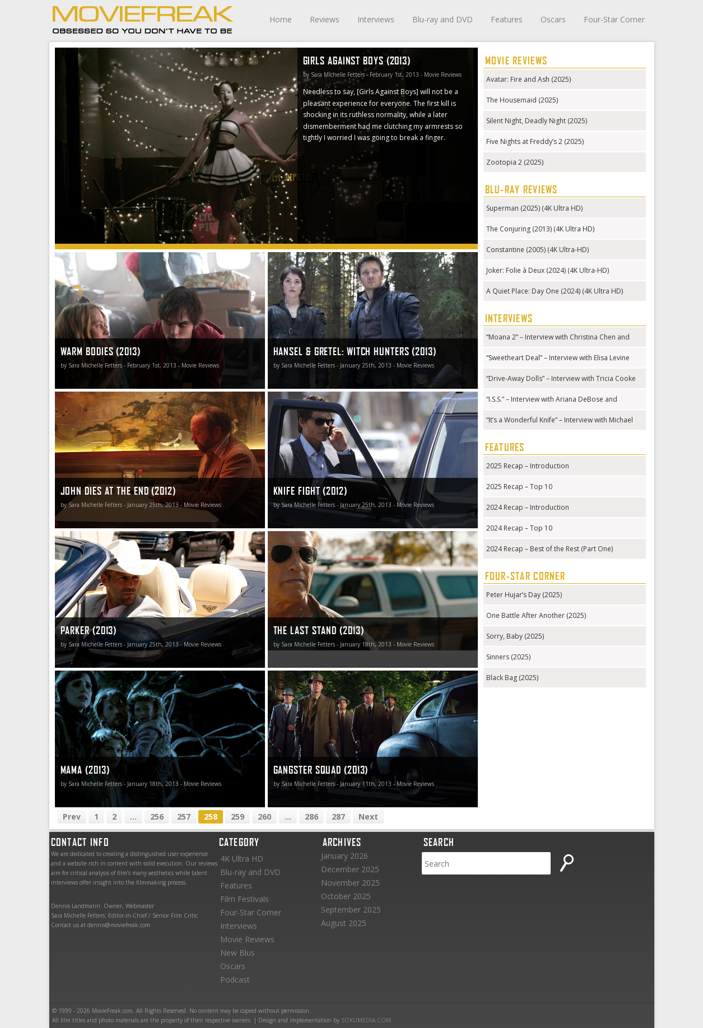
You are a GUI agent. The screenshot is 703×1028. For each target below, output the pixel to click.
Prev (72, 816)
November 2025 (350, 882)
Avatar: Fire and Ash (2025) (528, 79)
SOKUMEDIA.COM (366, 1020)
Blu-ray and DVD (442, 19)
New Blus (237, 952)
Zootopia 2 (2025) (514, 162)
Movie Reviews (247, 939)
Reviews (324, 19)
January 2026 (344, 855)
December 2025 (350, 869)
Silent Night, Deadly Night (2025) (536, 120)
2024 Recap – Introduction (527, 507)
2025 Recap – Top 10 (519, 486)
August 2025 (343, 923)
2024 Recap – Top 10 (519, 528)
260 (264, 816)
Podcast (235, 979)
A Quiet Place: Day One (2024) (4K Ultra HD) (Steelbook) (554, 292)
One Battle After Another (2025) (536, 615)
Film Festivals (244, 899)
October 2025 (346, 896)
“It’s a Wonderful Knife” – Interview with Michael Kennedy (559, 421)
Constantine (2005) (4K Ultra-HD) (537, 249)
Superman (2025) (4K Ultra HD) (534, 208)
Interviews (375, 19)
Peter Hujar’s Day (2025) (524, 594)
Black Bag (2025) (512, 677)
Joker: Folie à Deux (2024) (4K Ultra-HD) (547, 270)
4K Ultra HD (241, 858)
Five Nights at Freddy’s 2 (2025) (535, 141)
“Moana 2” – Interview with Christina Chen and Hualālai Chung (558, 338)
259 (237, 816)
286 (311, 816)
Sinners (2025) (508, 657)
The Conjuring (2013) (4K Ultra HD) (540, 229)
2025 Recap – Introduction (527, 466)
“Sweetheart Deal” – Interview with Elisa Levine (558, 357)
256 (157, 816)
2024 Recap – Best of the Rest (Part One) (549, 548)
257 (183, 816)
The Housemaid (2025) (522, 100)
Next (368, 816)
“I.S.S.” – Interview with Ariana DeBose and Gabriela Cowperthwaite (551, 400)
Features (507, 19)
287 (338, 816)
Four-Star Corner (614, 19)
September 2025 (351, 909)
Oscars (553, 19)
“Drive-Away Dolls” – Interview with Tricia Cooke (561, 378)
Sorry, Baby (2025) (515, 636)
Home (280, 19)
